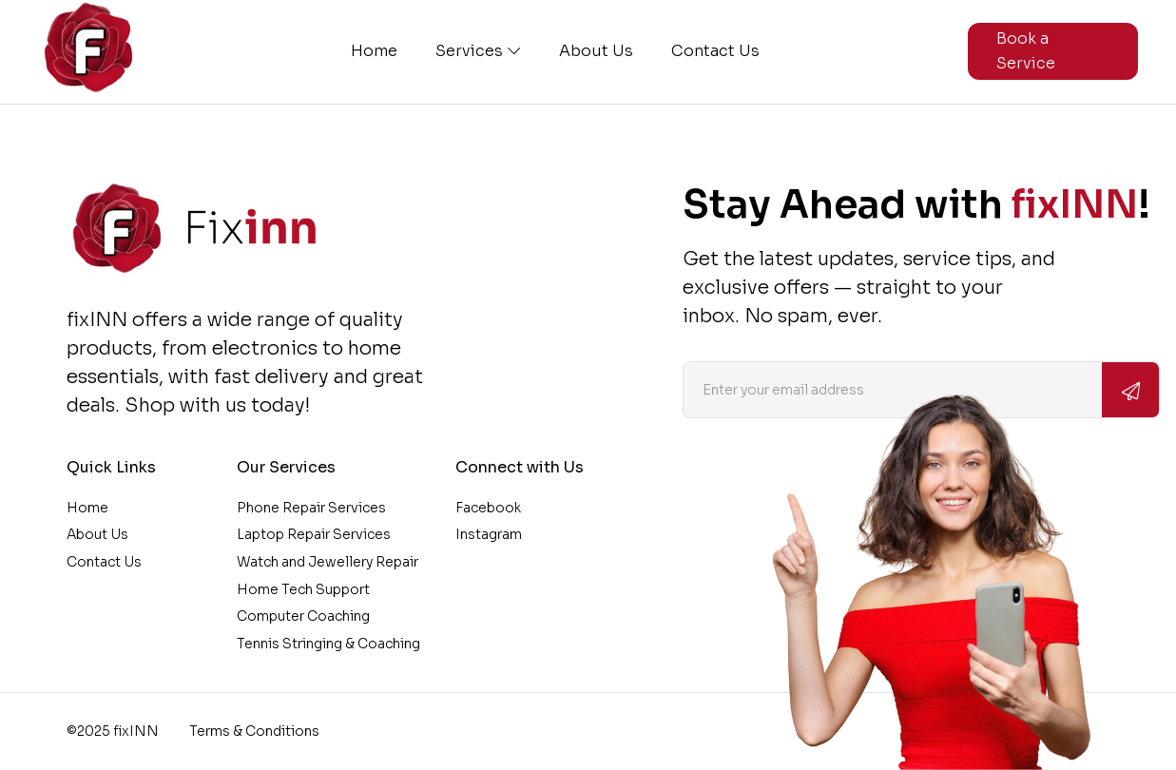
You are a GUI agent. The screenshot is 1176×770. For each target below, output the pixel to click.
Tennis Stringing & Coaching (328, 643)
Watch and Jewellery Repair (327, 561)
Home (374, 51)
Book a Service (1025, 51)
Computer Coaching (303, 616)
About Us (596, 51)
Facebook (488, 507)
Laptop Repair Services (314, 534)
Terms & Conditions (254, 731)
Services (478, 51)
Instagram (488, 534)
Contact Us (715, 51)
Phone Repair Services (311, 507)
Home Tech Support (303, 589)
